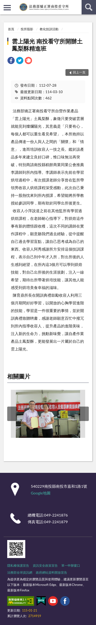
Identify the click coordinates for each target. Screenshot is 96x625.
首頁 (11, 29)
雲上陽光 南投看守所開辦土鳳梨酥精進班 (47, 45)
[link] (11, 61)
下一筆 (84, 414)
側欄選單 (7, 7)
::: (4, 4)
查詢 (89, 7)
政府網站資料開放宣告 (51, 572)
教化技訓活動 (49, 29)
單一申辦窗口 (70, 565)
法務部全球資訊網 (19, 572)
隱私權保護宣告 (18, 565)
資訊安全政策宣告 (45, 565)
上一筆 (12, 414)
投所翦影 (27, 29)
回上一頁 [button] (79, 72)
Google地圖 (41, 493)
